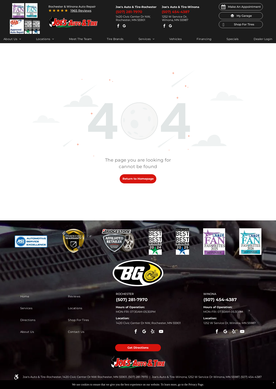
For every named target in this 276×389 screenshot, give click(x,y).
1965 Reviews (80, 11)
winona (209, 294)
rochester (125, 294)
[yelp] (152, 332)
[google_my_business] (124, 26)
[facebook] (118, 26)
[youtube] (161, 332)
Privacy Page (196, 384)
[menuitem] (12, 39)
